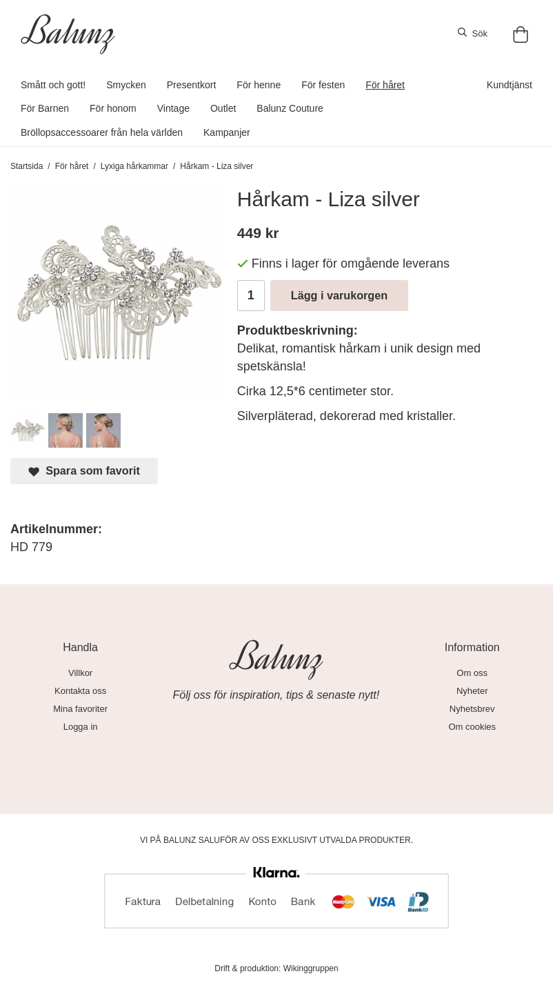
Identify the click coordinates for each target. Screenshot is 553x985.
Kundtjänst (509, 84)
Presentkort (192, 84)
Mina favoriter (80, 709)
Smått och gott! (53, 84)
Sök (472, 33)
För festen (323, 84)
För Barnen (45, 108)
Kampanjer (226, 132)
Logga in (80, 727)
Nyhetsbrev (472, 709)
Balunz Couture (290, 108)
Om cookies (472, 727)
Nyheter (472, 691)
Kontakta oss (80, 691)
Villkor (80, 673)
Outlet (223, 108)
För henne (259, 84)
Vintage (173, 108)
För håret (385, 84)
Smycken (126, 84)
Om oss (471, 673)
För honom (113, 108)
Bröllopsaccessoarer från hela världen (102, 132)
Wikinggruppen (311, 968)
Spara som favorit (84, 470)
